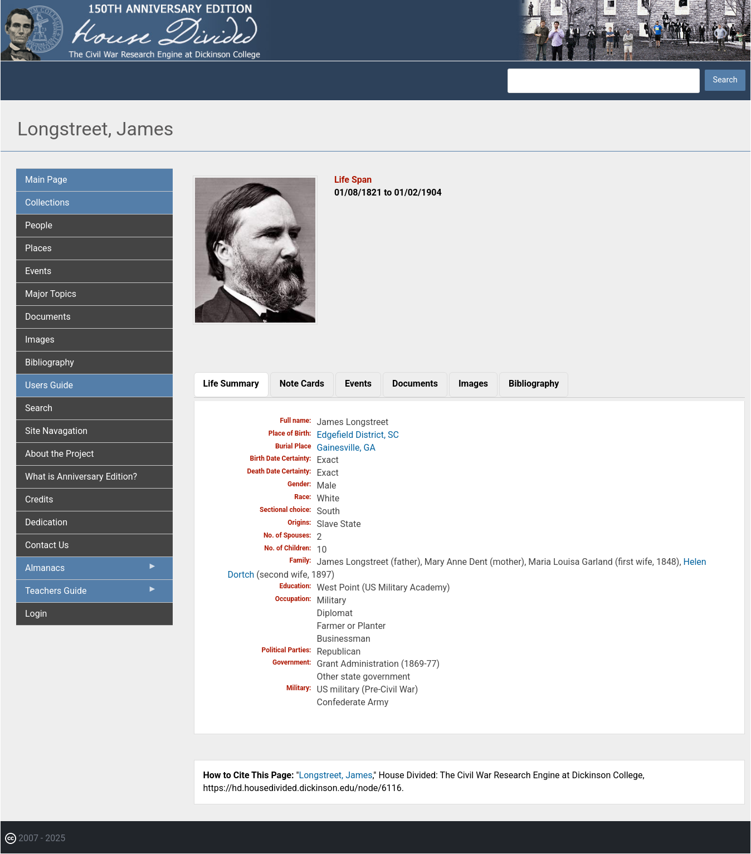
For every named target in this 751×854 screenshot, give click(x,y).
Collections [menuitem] (47, 202)
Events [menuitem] (38, 271)
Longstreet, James (336, 775)
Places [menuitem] (38, 248)
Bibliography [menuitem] (49, 362)
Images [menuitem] (40, 339)
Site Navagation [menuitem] (56, 431)
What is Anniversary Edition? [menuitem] (81, 476)
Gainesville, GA (346, 447)
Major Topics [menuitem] (50, 294)
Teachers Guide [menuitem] (91, 593)
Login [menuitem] (36, 613)
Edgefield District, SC (358, 435)
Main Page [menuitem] (46, 179)
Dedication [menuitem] (46, 522)
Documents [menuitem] (48, 316)
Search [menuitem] (38, 408)
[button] (255, 320)
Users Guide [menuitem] (49, 385)
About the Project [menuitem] (59, 453)
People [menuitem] (38, 225)
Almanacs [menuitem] (91, 570)
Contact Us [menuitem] (47, 545)
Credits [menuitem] (39, 499)
